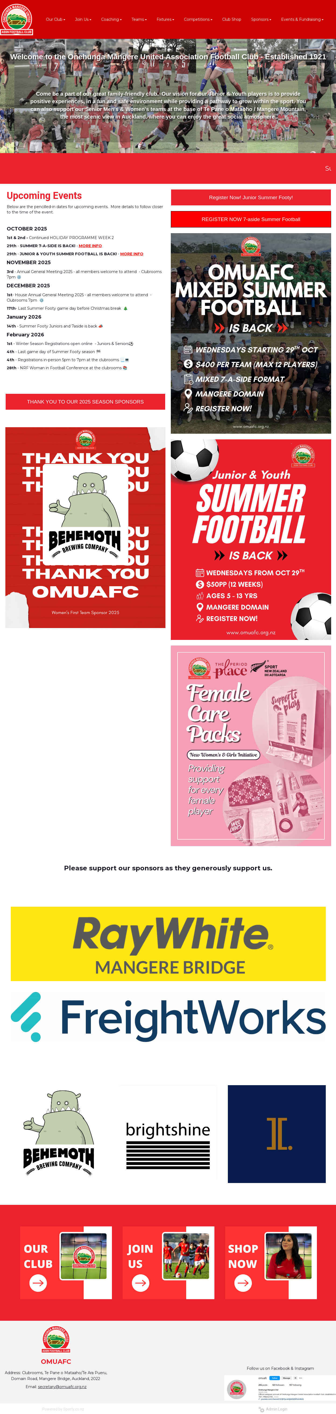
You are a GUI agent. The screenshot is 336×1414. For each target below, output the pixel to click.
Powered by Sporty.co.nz (63, 1409)
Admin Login (273, 1409)
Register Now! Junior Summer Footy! (251, 197)
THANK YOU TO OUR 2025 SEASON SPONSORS (85, 402)
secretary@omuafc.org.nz (62, 1386)
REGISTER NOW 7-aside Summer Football (251, 219)
